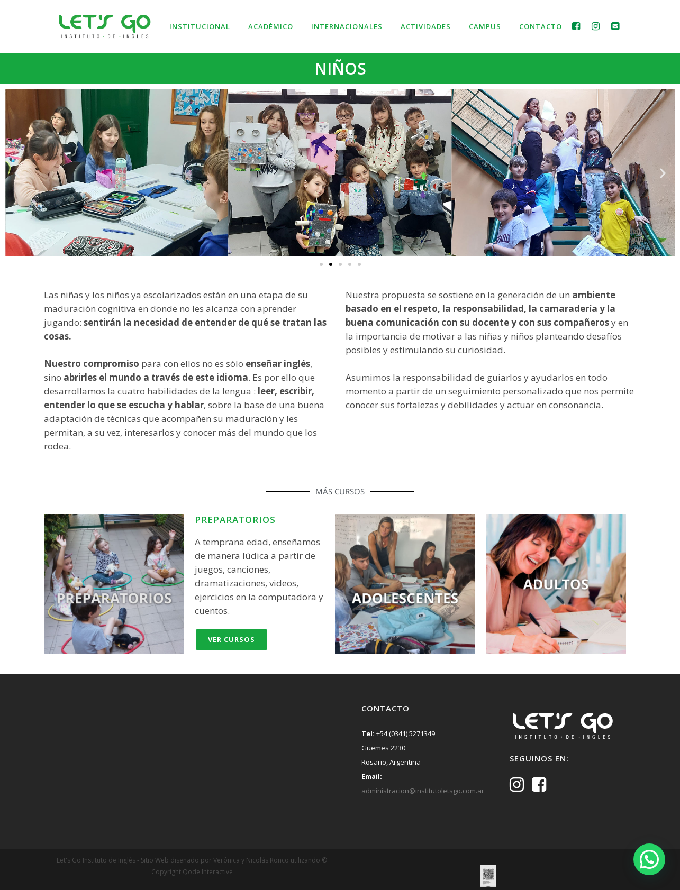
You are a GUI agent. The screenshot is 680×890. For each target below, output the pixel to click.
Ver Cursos (231, 639)
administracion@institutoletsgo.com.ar (422, 790)
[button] (17, 172)
